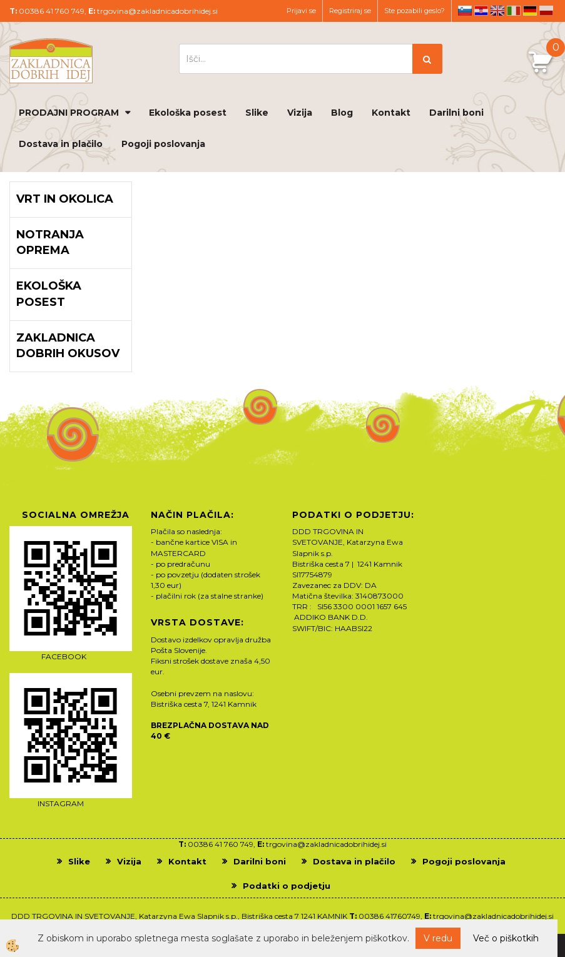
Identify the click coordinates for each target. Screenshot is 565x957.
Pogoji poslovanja (163, 143)
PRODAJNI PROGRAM (69, 112)
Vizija (299, 112)
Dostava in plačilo (61, 143)
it (514, 11)
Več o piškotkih (506, 938)
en (497, 11)
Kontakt (391, 112)
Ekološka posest (188, 112)
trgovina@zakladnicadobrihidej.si (157, 11)
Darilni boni (456, 112)
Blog (342, 112)
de (530, 11)
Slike (256, 112)
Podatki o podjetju (286, 886)
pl (546, 11)
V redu (438, 938)
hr (481, 11)
